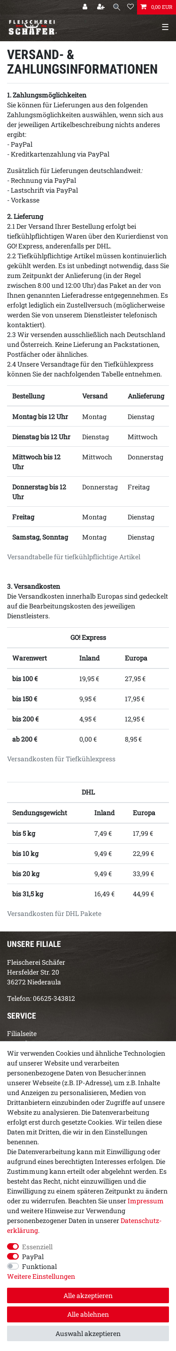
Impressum (146, 1200)
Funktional (39, 1266)
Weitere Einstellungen (41, 1276)
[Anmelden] (85, 7)
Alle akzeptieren (88, 1295)
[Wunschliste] (130, 7)
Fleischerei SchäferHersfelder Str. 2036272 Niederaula (36, 972)
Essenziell (37, 1246)
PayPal (33, 1256)
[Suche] (116, 7)
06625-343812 (54, 998)
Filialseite (22, 1033)
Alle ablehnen (88, 1314)
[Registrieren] (102, 7)
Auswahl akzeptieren (88, 1333)
